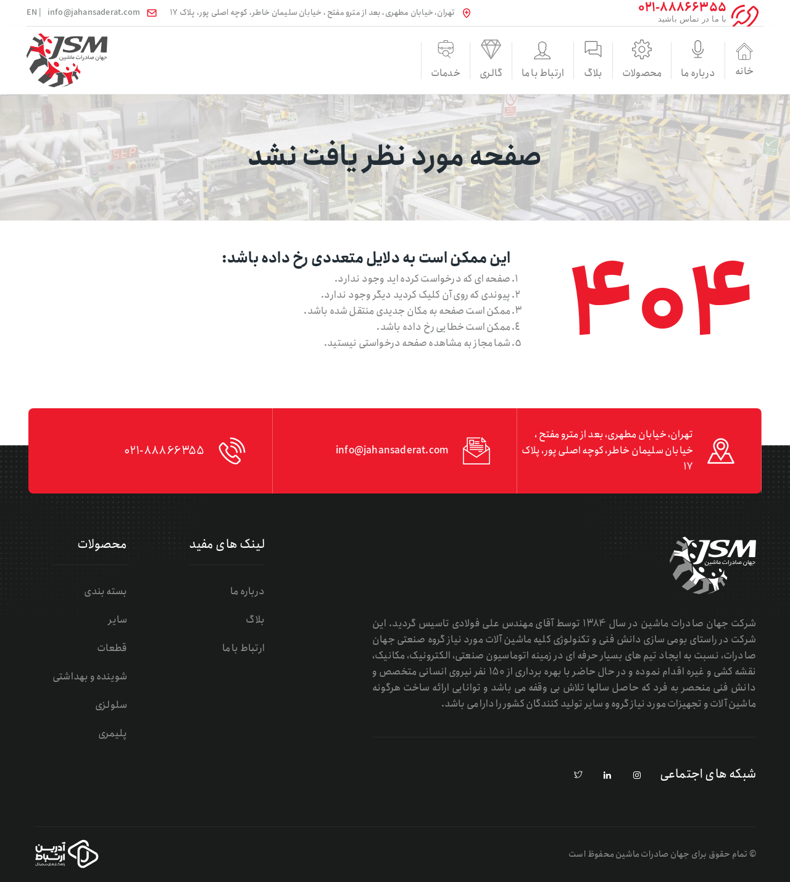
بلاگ (524, 73)
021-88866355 (163, 451)
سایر (117, 620)
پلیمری (112, 733)
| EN (34, 12)
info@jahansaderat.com (94, 12)
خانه (729, 60)
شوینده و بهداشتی (89, 676)
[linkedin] (607, 775)
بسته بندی (105, 591)
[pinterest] (578, 775)
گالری (387, 73)
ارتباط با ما (455, 73)
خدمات (318, 73)
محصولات (592, 73)
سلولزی (111, 705)
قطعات (112, 648)
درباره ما (661, 73)
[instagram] (637, 775)
